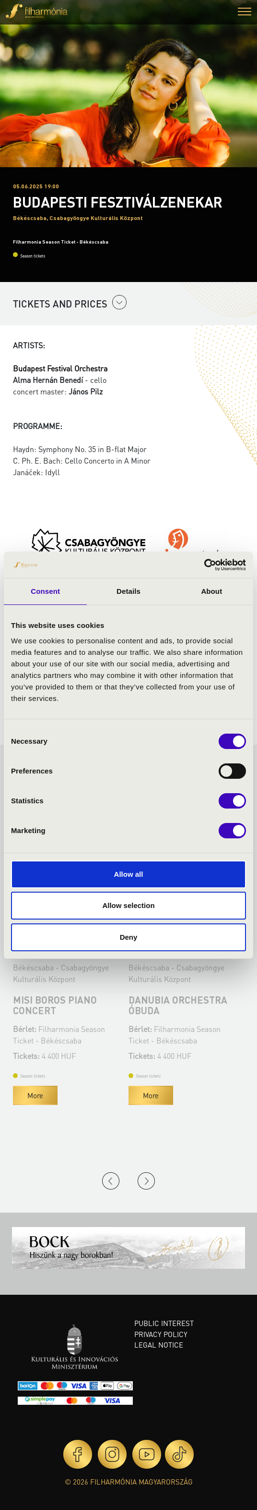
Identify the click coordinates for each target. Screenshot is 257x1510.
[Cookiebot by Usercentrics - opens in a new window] (204, 565)
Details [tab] (128, 591)
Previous (110, 1181)
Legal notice (158, 1345)
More (35, 1095)
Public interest (164, 1323)
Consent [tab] (45, 591)
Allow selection (128, 905)
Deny (129, 937)
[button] (244, 13)
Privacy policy (160, 1334)
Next (146, 1181)
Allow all (128, 874)
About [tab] (211, 591)
